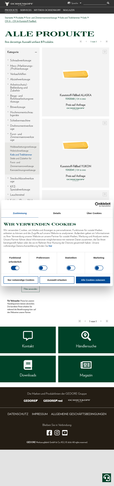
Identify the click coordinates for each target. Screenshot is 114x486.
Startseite (9, 17)
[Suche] (95, 3)
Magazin (69, 10)
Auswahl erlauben (57, 280)
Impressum (40, 414)
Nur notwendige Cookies (21, 280)
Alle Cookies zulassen (93, 280)
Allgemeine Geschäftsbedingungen (78, 414)
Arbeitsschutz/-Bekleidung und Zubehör (19, 87)
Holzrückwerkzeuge (19, 150)
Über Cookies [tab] (94, 213)
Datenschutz (18, 414)
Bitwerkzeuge (17, 106)
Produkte (11, 10)
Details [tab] (57, 213)
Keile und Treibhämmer (70, 17)
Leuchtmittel (17, 194)
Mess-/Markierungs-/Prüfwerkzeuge (21, 67)
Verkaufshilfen (18, 73)
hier (50, 245)
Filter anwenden (30, 289)
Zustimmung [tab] (20, 213)
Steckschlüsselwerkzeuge (22, 180)
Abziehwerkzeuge (20, 79)
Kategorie (12, 52)
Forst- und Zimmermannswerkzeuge (41, 17)
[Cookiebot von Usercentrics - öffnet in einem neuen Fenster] (97, 204)
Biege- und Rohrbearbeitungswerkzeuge (21, 98)
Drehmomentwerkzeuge (21, 127)
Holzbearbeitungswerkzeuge (23, 146)
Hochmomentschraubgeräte (21, 114)
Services (25, 10)
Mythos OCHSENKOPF (47, 10)
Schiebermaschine (20, 120)
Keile (84, 17)
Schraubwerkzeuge (20, 60)
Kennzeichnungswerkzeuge (22, 170)
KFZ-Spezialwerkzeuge (20, 188)
